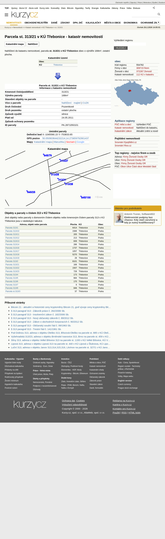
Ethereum (84, 373)
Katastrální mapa (15, 44)
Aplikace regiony (125, 121)
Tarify (87, 8)
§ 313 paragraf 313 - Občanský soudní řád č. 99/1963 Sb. (41, 325)
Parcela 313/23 (12, 271)
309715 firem (142, 68)
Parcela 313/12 (12, 238)
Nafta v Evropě (67, 388)
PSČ (104, 362)
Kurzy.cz (8, 27)
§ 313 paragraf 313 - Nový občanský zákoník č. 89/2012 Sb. (42, 318)
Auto (120, 362)
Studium (162, 2)
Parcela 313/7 (12, 285)
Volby (120, 376)
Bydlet (154, 2)
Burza (63, 362)
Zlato (63, 8)
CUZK (85, 102)
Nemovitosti (17, 27)
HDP (74, 370)
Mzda (45, 374)
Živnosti (133, 156)
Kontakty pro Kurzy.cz (124, 408)
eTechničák (129, 369)
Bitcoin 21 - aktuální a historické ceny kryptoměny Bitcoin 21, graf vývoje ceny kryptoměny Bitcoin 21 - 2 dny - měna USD (61, 307)
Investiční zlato (72, 381)
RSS (124, 412)
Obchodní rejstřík (122, 2)
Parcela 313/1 (12, 227)
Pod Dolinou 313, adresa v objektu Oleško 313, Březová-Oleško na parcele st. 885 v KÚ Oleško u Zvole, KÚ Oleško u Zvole (61, 332)
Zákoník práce (96, 381)
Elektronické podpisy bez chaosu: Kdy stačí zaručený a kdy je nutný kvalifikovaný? (140, 220)
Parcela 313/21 (12, 264)
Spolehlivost (134, 362)
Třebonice (58, 65)
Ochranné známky (152, 22)
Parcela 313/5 (12, 278)
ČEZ (70, 362)
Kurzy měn (44, 8)
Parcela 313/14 (12, 244)
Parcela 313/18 (12, 254)
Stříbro (83, 381)
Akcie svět (33, 8)
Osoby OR (142, 156)
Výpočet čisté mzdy (13, 362)
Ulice (128, 166)
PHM (69, 385)
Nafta (82, 385)
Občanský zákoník (97, 377)
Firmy (125, 156)
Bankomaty (46, 359)
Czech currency (124, 384)
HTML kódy (134, 412)
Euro (45, 366)
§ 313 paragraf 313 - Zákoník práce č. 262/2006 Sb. (38, 311)
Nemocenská (38, 382)
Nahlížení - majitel (71, 102)
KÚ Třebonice (47, 27)
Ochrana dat (68, 400)
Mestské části (149, 166)
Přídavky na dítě (11, 370)
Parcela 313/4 (12, 274)
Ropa (63, 385)
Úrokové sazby (39, 362)
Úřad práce (37, 374)
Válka (128, 8)
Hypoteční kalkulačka (13, 384)
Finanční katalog (125, 373)
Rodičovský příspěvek (14, 377)
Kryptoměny (66, 373)
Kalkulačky (93, 22)
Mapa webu (128, 376)
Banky (36, 359)
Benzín (76, 385)
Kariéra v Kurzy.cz (122, 404)
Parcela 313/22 (12, 268)
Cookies (80, 400)
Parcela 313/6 (12, 281)
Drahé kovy (66, 378)
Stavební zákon (96, 384)
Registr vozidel (124, 366)
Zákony (115, 8)
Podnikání (94, 359)
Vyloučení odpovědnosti (74, 404)
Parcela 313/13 (12, 241)
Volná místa (45, 371)
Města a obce (112, 22)
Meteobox (147, 2)
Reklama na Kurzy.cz (124, 400)
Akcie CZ (23, 8)
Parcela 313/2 (12, 261)
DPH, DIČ (77, 22)
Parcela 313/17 (12, 251)
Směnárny (37, 366)
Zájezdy (133, 2)
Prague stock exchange (128, 388)
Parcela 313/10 (12, 231)
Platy (51, 374)
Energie (95, 8)
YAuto (140, 2)
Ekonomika (131, 22)
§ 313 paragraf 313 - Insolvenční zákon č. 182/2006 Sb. (40, 314)
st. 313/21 (59, 27)
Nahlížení (33, 44)
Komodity (55, 8)
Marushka (59, 141)
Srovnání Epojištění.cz (126, 142)
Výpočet (20, 359)
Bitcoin (70, 8)
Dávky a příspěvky (41, 379)
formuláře (99, 388)
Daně (54, 22)
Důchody (36, 389)
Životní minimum (12, 381)
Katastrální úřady (97, 370)
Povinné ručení (11, 388)
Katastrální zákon (123, 131)
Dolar (50, 366)
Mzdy (79, 370)
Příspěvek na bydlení (13, 373)
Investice (65, 359)
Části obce (137, 166)
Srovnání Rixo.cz (123, 145)
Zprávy (14, 8)
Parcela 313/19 (12, 258)
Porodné (48, 382)
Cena (125, 362)
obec (118, 61)
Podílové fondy (76, 366)
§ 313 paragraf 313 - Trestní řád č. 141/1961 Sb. (36, 329)
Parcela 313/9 (12, 288)
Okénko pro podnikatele (128, 208)
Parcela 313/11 (12, 234)
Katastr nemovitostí (124, 127)
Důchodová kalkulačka (14, 366)
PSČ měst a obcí (123, 124)
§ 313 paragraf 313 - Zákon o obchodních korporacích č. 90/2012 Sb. (47, 321)
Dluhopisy (65, 366)
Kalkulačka (105, 8)
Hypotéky (79, 8)
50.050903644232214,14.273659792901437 (65, 138)
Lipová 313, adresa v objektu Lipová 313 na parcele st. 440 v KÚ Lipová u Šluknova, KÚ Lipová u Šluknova (61, 343)
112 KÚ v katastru (145, 74)
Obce (123, 166)
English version (125, 381)
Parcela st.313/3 (13, 291)
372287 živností (144, 71)
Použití (116, 412)
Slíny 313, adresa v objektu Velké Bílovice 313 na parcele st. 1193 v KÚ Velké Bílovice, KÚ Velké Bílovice (61, 340)
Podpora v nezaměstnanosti (44, 386)
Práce (122, 8)
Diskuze (136, 8)
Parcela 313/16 (12, 248)
